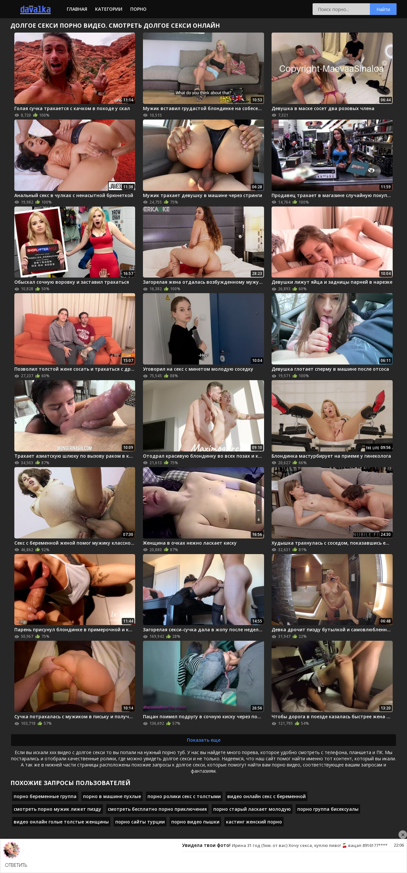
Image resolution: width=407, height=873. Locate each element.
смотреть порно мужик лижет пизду (57, 809)
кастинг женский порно (254, 822)
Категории (108, 9)
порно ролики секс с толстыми (184, 796)
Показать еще (203, 740)
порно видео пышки (195, 822)
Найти (383, 9)
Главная (77, 9)
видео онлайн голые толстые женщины (61, 822)
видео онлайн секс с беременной (266, 796)
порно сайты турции (140, 822)
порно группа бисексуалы (327, 809)
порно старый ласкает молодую (252, 809)
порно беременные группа (45, 796)
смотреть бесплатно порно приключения (157, 809)
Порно (138, 9)
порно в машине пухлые (112, 796)
